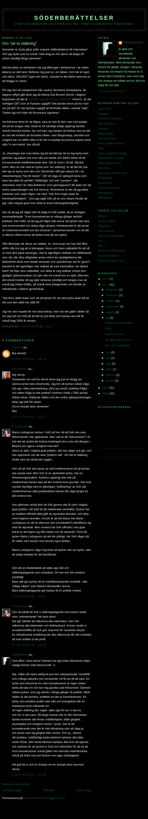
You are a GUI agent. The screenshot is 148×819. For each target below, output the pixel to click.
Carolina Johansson (110, 118)
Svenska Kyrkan (108, 255)
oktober (111, 300)
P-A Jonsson (20, 426)
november (112, 295)
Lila (100, 241)
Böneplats (104, 226)
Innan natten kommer (111, 143)
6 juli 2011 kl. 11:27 (29, 416)
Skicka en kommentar (15, 784)
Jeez (101, 148)
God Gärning (106, 231)
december (112, 289)
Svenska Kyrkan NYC (111, 260)
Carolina (17, 347)
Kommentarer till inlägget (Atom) (44, 798)
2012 (105, 279)
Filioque (103, 128)
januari (110, 380)
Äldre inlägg (83, 790)
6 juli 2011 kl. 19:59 (29, 644)
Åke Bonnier (19, 368)
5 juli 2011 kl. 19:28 (29, 359)
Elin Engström (107, 123)
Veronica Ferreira (109, 187)
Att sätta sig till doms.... (119, 339)
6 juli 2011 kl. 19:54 (29, 596)
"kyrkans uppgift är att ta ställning (49, 99)
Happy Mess (106, 133)
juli (108, 317)
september (113, 306)
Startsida (48, 790)
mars (109, 369)
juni (108, 352)
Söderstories (20, 654)
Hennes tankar (107, 138)
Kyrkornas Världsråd (111, 236)
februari (111, 375)
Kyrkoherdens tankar (111, 158)
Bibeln (102, 216)
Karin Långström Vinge (112, 153)
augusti (111, 312)
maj (108, 358)
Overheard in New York (112, 173)
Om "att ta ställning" (117, 345)
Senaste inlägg (11, 790)
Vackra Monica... (115, 334)
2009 (105, 393)
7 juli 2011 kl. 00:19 (29, 774)
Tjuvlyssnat (105, 182)
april (109, 363)
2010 (105, 387)
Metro (101, 245)
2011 (105, 284)
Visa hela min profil (112, 91)
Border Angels (107, 221)
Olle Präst (104, 168)
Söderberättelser (74, 18)
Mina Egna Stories (109, 163)
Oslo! (108, 328)
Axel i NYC (105, 108)
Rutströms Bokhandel (111, 250)
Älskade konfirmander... (120, 322)
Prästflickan (105, 177)
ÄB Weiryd (104, 197)
